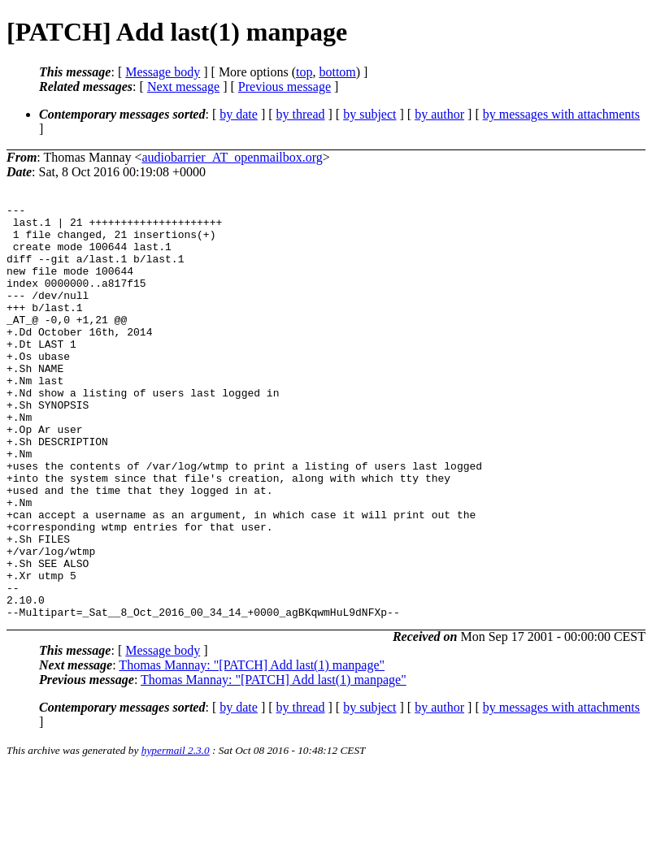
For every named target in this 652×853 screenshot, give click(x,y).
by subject (369, 114)
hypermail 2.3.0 (175, 833)
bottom (337, 72)
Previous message (284, 86)
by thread (300, 114)
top (304, 72)
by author (439, 114)
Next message (183, 86)
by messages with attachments (561, 114)
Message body (162, 72)
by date (239, 114)
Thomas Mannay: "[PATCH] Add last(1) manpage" (252, 748)
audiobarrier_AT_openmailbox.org (232, 157)
